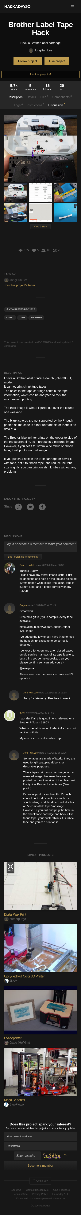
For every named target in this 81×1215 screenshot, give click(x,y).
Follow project (27, 61)
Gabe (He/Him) (17, 1042)
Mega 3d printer (14, 1100)
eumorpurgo (15, 919)
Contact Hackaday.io (37, 1189)
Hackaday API (60, 1194)
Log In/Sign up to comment (22, 556)
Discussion (56, 105)
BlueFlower (14, 1104)
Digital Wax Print (15, 914)
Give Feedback (61, 1189)
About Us (16, 1189)
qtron (22, 712)
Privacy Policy (40, 1194)
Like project (57, 61)
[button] (72, 6)
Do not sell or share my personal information (40, 1198)
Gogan (23, 605)
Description (15, 97)
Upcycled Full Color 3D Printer (24, 976)
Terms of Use (20, 1194)
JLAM (10, 980)
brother (36, 317)
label (10, 317)
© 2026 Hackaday (40, 1205)
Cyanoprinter (12, 1038)
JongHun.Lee (40, 50)
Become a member (15, 1128)
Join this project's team (19, 285)
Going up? (40, 1181)
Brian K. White (27, 565)
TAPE (22, 317)
